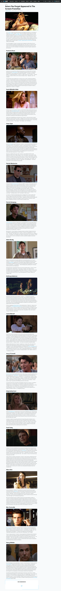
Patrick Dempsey (9, 222)
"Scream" (9, 32)
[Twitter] (46, 1)
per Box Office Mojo (18, 34)
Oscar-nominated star (32, 346)
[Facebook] (43, 1)
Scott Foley (24, 450)
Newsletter (57, 1)
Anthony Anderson (16, 305)
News (39, 1)
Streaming (23, 1)
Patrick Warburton (15, 183)
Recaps (27, 1)
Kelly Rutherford (12, 411)
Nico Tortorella (8, 527)
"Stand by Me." (15, 375)
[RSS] (52, 1)
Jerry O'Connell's (9, 373)
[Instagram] (48, 1)
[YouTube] (45, 1)
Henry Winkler (8, 564)
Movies (16, 1)
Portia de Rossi (14, 72)
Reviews (35, 1)
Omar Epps (10, 143)
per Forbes (11, 33)
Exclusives (12, 1)
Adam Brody (11, 262)
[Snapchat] (51, 1)
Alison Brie (16, 491)
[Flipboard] (49, 1)
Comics (31, 1)
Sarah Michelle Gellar (15, 110)
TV (19, 1)
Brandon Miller (8, 10)
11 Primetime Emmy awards (16, 306)
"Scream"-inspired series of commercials (25, 40)
